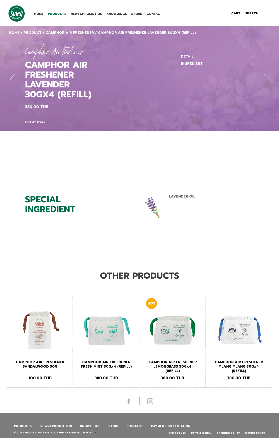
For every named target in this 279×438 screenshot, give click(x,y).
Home (39, 14)
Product (33, 32)
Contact (154, 14)
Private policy (201, 433)
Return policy (255, 433)
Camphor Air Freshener (70, 32)
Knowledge (117, 14)
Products (57, 14)
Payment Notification (170, 426)
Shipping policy (228, 433)
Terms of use (176, 433)
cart (235, 13)
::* (95, 433)
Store (136, 14)
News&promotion (86, 14)
